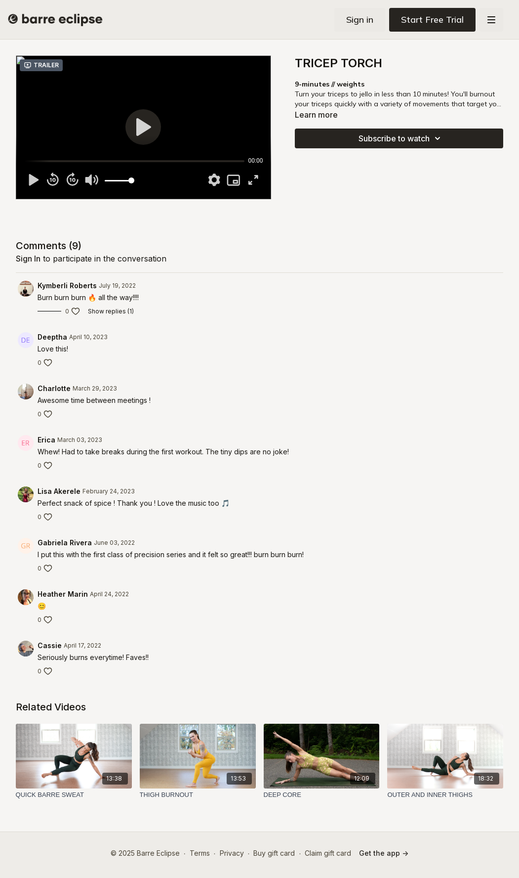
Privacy (232, 853)
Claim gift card (328, 853)
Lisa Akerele (59, 491)
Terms (200, 853)
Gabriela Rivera (65, 542)
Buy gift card (274, 853)
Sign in (359, 19)
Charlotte (54, 388)
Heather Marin (63, 594)
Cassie (50, 645)
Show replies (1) (111, 311)
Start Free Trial (432, 19)
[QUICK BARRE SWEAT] (74, 795)
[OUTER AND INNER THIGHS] (445, 795)
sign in (28, 258)
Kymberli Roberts (67, 285)
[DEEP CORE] (322, 795)
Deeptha (52, 337)
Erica (46, 440)
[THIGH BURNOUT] (198, 795)
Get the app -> (383, 853)
